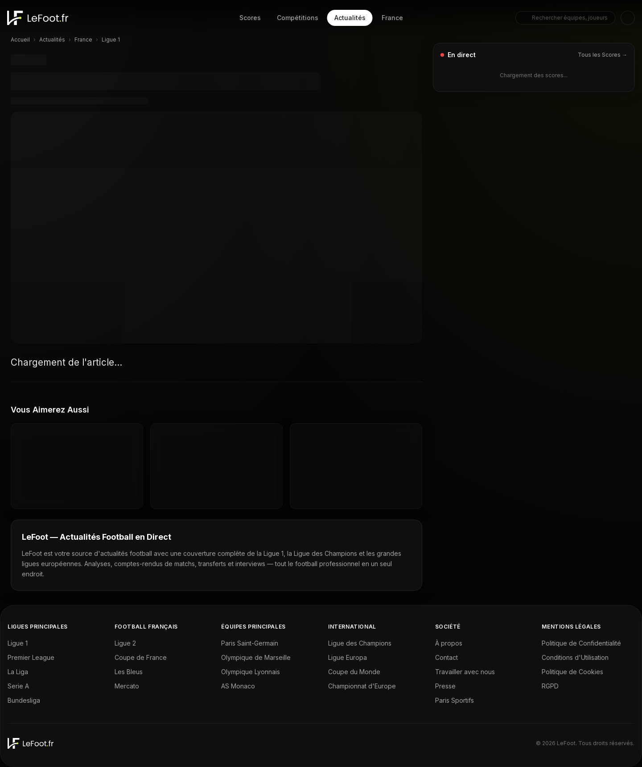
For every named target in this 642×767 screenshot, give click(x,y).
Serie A (18, 686)
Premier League (31, 657)
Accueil (20, 39)
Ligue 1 (18, 643)
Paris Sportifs (454, 700)
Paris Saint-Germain (249, 643)
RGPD (550, 686)
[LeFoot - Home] (37, 18)
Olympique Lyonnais (250, 671)
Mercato (127, 686)
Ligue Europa (347, 657)
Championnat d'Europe (362, 686)
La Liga (18, 671)
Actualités (350, 17)
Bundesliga (24, 700)
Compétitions (297, 17)
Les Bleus (129, 671)
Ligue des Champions (359, 643)
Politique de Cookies (572, 671)
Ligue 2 (125, 643)
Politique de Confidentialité (581, 643)
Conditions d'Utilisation (575, 657)
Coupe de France (141, 657)
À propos (448, 643)
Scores (250, 17)
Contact (446, 657)
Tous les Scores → (602, 54)
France (392, 17)
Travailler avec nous (465, 671)
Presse (445, 686)
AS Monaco (238, 686)
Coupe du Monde (354, 671)
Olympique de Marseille (256, 657)
